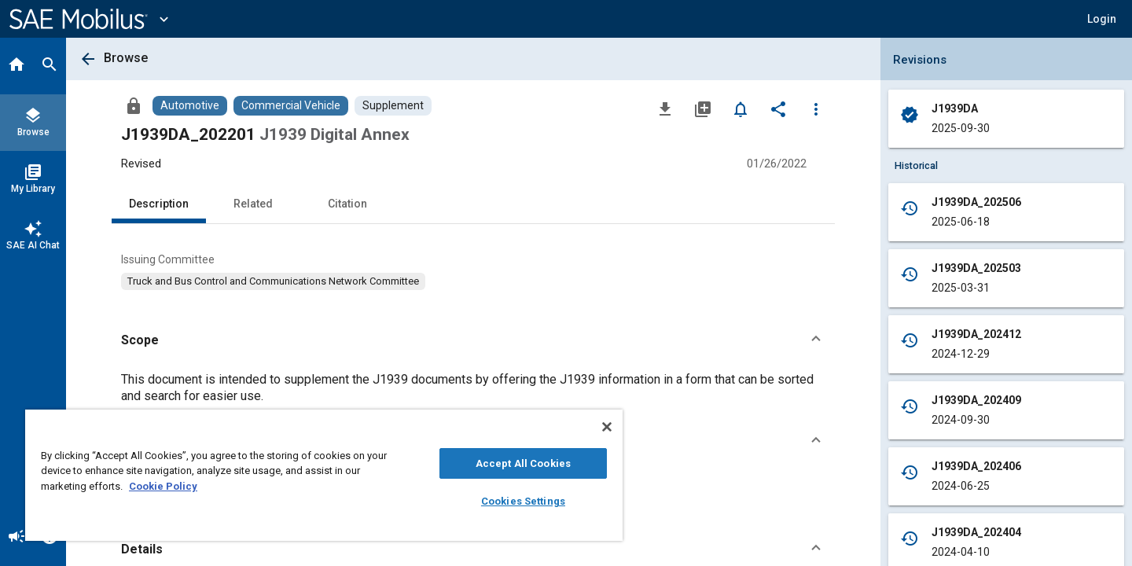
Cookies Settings (523, 501)
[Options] (816, 108)
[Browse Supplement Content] (393, 106)
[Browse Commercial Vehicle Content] (290, 106)
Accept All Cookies (523, 463)
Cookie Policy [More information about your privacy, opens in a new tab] (163, 486)
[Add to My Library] (703, 108)
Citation (347, 203)
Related (253, 203)
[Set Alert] (740, 108)
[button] (1102, 19)
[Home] (16, 66)
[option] (273, 281)
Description (159, 203)
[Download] (665, 108)
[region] (324, 475)
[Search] (49, 66)
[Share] (778, 108)
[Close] (607, 427)
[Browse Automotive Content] (190, 106)
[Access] (133, 105)
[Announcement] (16, 537)
